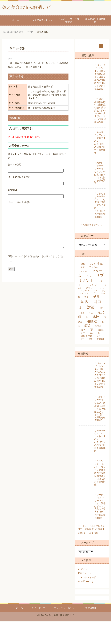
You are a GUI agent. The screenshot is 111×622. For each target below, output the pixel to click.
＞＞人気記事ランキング (90, 225)
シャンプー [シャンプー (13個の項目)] (93, 285)
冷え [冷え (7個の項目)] (86, 298)
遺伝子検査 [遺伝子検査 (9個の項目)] (86, 336)
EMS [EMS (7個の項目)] (83, 265)
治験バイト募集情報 (88, 533)
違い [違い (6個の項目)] (99, 334)
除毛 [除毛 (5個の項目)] (98, 337)
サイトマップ (38, 608)
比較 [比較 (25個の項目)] (96, 317)
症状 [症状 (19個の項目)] (87, 326)
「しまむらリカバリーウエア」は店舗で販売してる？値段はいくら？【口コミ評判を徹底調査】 (100, 206)
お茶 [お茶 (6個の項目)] (82, 268)
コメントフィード (87, 578)
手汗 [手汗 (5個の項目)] (101, 309)
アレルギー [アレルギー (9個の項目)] (94, 268)
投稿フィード (84, 574)
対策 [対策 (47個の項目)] (91, 308)
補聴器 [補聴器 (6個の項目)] (101, 331)
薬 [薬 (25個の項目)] (91, 330)
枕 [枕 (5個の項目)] (87, 318)
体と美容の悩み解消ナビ (30, 7)
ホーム (15, 21)
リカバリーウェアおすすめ (69, 21)
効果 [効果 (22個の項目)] (96, 297)
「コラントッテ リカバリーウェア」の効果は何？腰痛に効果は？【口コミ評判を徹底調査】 (100, 473)
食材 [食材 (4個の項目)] (90, 339)
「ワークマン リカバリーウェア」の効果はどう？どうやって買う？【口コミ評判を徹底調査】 (100, 507)
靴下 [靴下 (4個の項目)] (82, 339)
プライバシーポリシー (65, 608)
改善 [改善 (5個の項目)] (82, 314)
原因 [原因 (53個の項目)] (85, 302)
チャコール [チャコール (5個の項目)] (85, 291)
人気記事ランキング (42, 21)
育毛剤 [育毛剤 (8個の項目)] (98, 326)
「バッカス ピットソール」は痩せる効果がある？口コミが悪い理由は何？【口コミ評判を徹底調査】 (100, 77)
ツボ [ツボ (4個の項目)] (95, 291)
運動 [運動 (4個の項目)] (91, 334)
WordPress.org (85, 582)
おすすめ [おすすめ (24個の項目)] (96, 264)
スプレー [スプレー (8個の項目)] (90, 288)
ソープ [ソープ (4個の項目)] (101, 289)
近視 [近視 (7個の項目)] (83, 334)
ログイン (82, 570)
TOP (18, 33)
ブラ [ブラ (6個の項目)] (95, 294)
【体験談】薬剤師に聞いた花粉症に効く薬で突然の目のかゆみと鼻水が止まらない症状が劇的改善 (100, 111)
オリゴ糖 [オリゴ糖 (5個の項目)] (84, 272)
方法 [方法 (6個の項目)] (91, 313)
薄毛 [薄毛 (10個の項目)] (83, 330)
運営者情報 (91, 608)
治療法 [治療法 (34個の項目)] (92, 322)
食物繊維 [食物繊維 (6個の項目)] (100, 339)
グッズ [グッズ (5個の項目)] (88, 277)
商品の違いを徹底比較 (95, 21)
